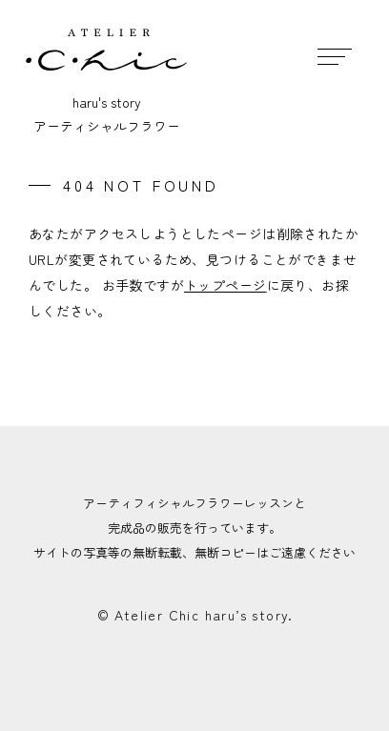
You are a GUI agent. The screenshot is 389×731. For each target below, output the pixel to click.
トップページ (225, 284)
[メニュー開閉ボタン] (334, 55)
